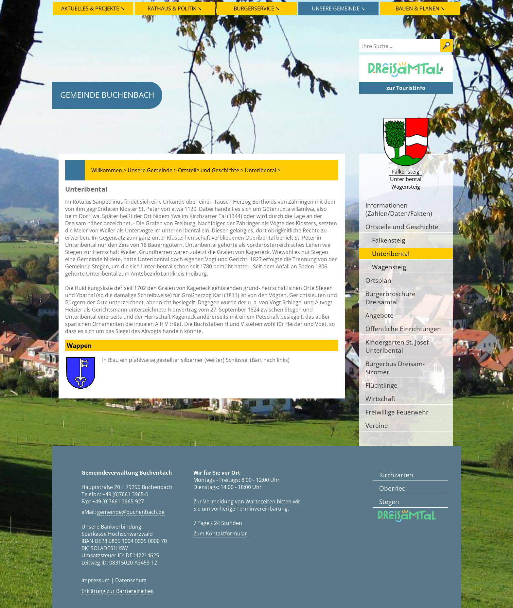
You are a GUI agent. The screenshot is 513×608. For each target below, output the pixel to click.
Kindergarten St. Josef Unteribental (397, 346)
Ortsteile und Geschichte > (210, 170)
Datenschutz (131, 580)
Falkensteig (388, 240)
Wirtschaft (380, 399)
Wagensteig (389, 267)
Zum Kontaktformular (220, 533)
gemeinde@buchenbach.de (131, 511)
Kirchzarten (396, 475)
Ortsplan (378, 280)
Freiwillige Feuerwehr (397, 412)
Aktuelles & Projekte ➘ (93, 8)
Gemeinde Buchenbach (107, 94)
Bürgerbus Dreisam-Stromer (395, 368)
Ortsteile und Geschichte (401, 227)
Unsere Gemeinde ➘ (338, 8)
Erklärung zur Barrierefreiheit (117, 591)
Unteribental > (262, 170)
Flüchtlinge (381, 385)
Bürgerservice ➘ (257, 8)
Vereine (376, 425)
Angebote (379, 315)
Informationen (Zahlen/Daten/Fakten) (398, 209)
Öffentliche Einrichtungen (403, 329)
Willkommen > (108, 170)
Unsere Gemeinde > (152, 170)
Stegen (389, 502)
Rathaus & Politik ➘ (175, 8)
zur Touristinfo (405, 88)
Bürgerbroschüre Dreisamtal (390, 298)
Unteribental (391, 253)
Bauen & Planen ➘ (420, 8)
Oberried (392, 488)
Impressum (95, 580)
